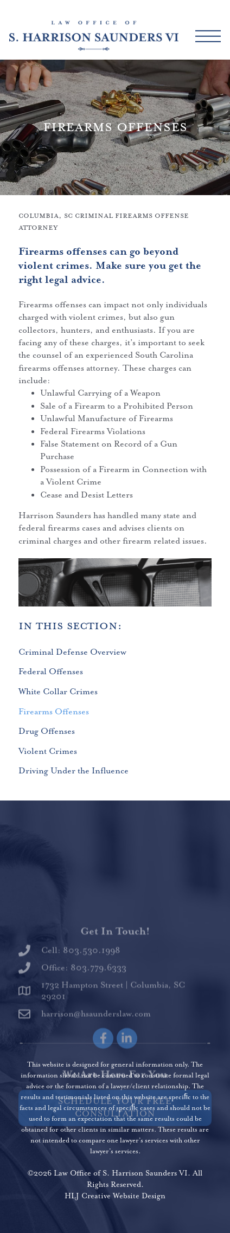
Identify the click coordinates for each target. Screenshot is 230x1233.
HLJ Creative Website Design (115, 1196)
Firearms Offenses (53, 712)
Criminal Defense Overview (72, 652)
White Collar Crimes (58, 692)
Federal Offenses (50, 672)
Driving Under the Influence (73, 771)
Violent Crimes (47, 751)
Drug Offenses (46, 731)
